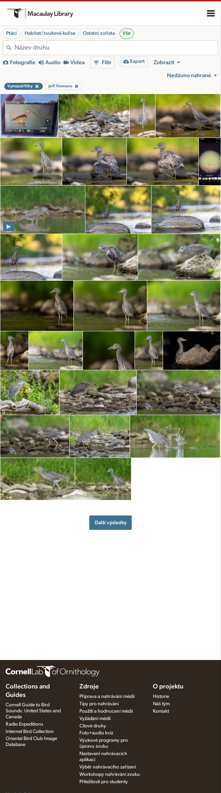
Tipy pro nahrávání (99, 703)
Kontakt (161, 711)
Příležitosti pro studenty (103, 781)
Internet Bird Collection (30, 731)
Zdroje (89, 687)
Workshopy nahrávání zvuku (109, 774)
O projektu (168, 687)
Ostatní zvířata (99, 33)
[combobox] (116, 48)
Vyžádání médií (95, 718)
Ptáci (11, 33)
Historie (161, 696)
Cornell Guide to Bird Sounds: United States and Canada (33, 710)
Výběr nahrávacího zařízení (107, 767)
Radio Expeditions (24, 724)
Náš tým (161, 703)
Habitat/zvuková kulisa (50, 33)
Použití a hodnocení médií (106, 711)
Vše (127, 33)
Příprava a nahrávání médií (107, 696)
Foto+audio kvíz (96, 733)
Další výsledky (110, 522)
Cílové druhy (92, 726)
